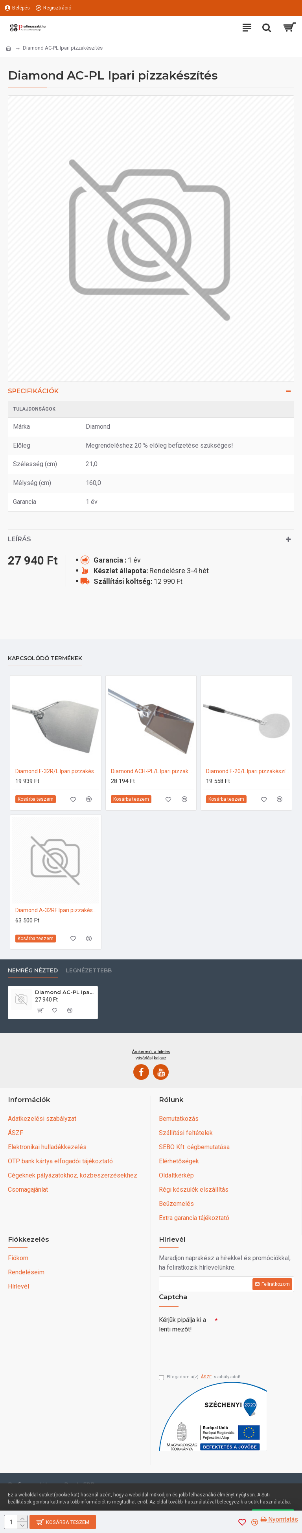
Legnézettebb (89, 970)
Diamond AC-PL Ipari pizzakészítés (65, 992)
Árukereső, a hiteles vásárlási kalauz (151, 1054)
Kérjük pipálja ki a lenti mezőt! (182, 1324)
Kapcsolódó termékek (45, 658)
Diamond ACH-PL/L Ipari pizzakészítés (153, 771)
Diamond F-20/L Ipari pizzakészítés (248, 771)
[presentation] (214, 1350)
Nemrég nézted (33, 970)
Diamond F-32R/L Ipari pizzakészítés (57, 771)
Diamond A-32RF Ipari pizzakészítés (57, 910)
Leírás (19, 539)
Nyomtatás (279, 1519)
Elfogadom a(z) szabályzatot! (199, 1377)
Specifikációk (33, 391)
